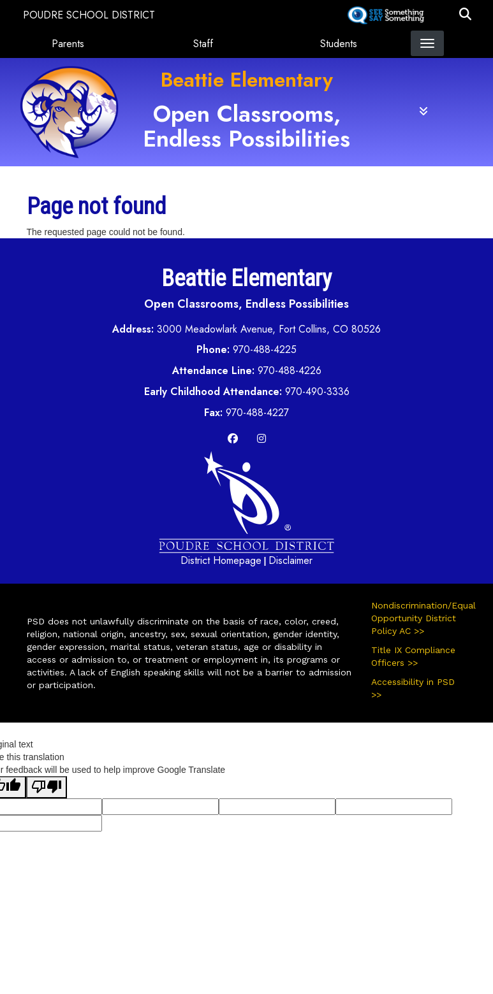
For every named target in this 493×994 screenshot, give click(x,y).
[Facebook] (233, 438)
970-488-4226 (289, 370)
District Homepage (220, 560)
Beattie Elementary (247, 79)
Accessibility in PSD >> (413, 688)
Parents (68, 43)
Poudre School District (89, 15)
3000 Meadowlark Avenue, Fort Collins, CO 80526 (269, 329)
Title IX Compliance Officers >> (413, 656)
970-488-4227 (257, 412)
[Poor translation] (46, 787)
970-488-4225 (265, 349)
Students (338, 43)
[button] (465, 15)
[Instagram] (261, 438)
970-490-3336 (317, 391)
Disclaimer (291, 560)
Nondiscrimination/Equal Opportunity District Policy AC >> (419, 618)
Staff (203, 43)
